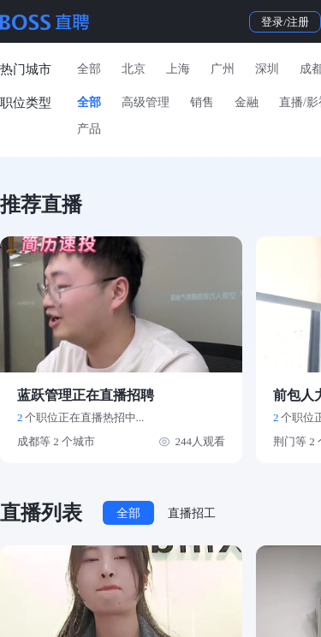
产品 (89, 128)
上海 (178, 69)
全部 (89, 69)
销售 (202, 102)
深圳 (267, 69)
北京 (134, 69)
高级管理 (145, 102)
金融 (247, 102)
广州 (223, 69)
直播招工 (192, 513)
